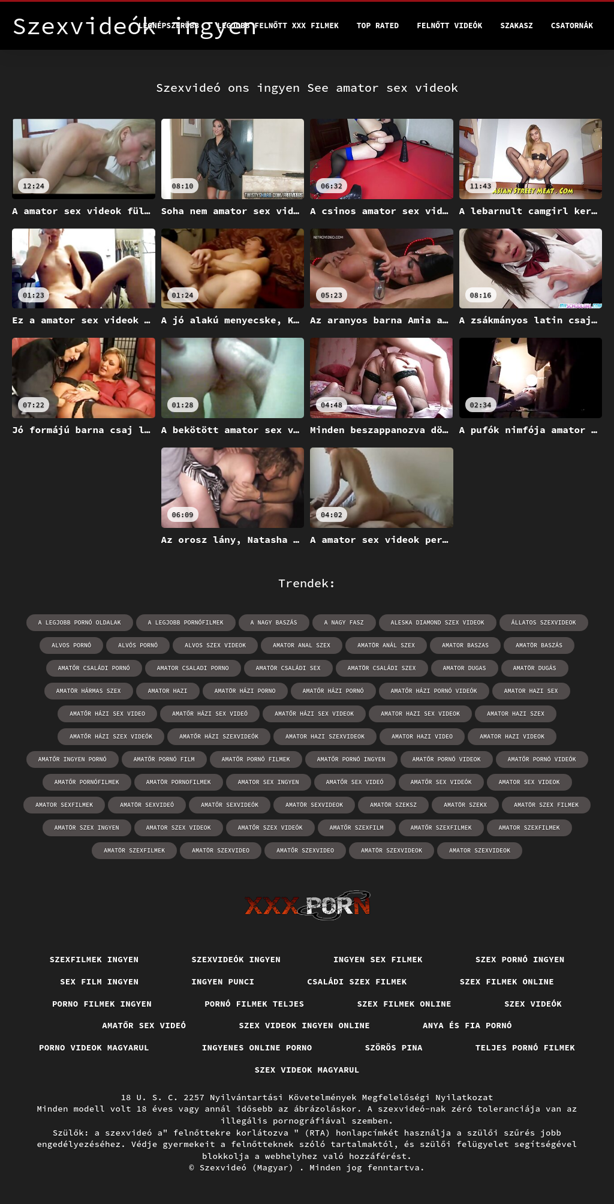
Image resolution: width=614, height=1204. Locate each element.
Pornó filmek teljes (254, 1003)
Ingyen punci (222, 981)
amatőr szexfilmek (441, 827)
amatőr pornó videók (542, 759)
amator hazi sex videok (420, 713)
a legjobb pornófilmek (186, 622)
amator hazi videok (512, 736)
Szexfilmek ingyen (94, 959)
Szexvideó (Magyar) (249, 1167)
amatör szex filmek (546, 805)
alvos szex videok (215, 645)
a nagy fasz (344, 622)
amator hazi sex (531, 691)
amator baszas (465, 645)
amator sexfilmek (64, 805)
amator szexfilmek (529, 827)
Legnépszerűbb (169, 25)
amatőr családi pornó (94, 668)
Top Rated (378, 25)
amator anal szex (301, 645)
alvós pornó (138, 645)
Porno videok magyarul (94, 1047)
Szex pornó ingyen (520, 959)
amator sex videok (529, 782)
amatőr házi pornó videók (434, 691)
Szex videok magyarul (307, 1069)
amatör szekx (465, 805)
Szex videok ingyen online (304, 1025)
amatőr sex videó (355, 782)
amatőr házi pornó (333, 691)
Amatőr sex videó (144, 1025)
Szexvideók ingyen (236, 959)
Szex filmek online (507, 981)
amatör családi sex (288, 668)
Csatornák (572, 25)
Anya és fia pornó (467, 1025)
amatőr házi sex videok (314, 713)
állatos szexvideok (543, 622)
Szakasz (516, 25)
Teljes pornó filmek (525, 1047)
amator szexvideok (479, 850)
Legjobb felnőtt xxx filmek (278, 25)
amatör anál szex (386, 645)
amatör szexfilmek (134, 850)
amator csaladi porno (193, 668)
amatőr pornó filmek (256, 759)
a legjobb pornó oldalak (79, 622)
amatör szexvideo (220, 850)
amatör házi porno (245, 691)
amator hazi (168, 691)
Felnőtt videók (449, 25)
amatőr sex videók (441, 782)
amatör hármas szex (88, 691)
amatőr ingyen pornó (72, 759)
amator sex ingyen (268, 782)
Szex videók (533, 1003)
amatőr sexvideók (229, 805)
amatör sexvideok (314, 805)
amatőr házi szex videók (111, 736)
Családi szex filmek (357, 981)
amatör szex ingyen (87, 827)
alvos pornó (71, 645)
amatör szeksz (393, 805)
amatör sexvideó (147, 805)
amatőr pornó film (164, 759)
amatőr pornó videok (447, 759)
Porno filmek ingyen (102, 1003)
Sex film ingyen (99, 981)
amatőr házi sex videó (210, 713)
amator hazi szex (515, 713)
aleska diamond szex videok (437, 622)
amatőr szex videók (270, 827)
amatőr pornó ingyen (351, 759)
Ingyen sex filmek (378, 959)
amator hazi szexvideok (325, 736)
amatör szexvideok (391, 850)
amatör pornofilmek (178, 782)
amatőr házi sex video (107, 713)
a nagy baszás (274, 622)
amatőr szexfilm (357, 827)
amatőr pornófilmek (87, 782)
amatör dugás (534, 668)
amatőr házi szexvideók (218, 736)
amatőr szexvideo (305, 850)
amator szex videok (178, 827)
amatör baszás (539, 645)
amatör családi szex (382, 668)
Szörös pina (394, 1047)
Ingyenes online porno (257, 1047)
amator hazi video (422, 736)
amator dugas (464, 668)
